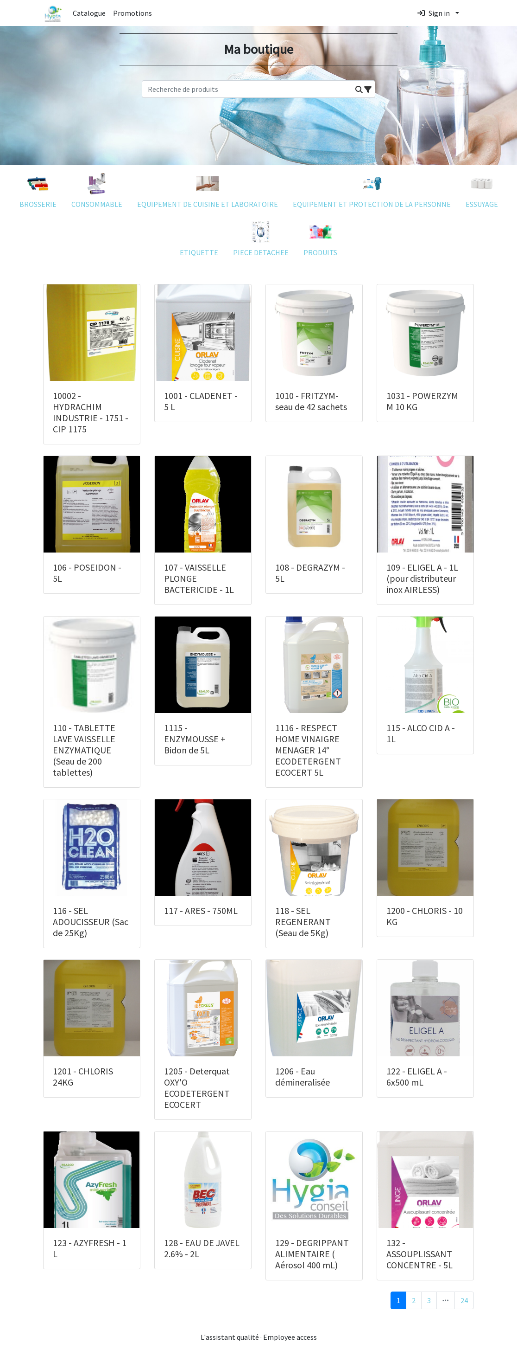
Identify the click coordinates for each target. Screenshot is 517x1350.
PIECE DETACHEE (261, 237)
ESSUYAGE (482, 189)
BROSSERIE (38, 189)
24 (464, 1300)
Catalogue (89, 13)
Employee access (290, 1337)
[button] (359, 89)
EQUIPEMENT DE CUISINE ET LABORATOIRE (207, 189)
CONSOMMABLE (96, 189)
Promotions (132, 13)
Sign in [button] (433, 13)
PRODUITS (320, 237)
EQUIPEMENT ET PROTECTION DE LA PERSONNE (372, 189)
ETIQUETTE (199, 237)
